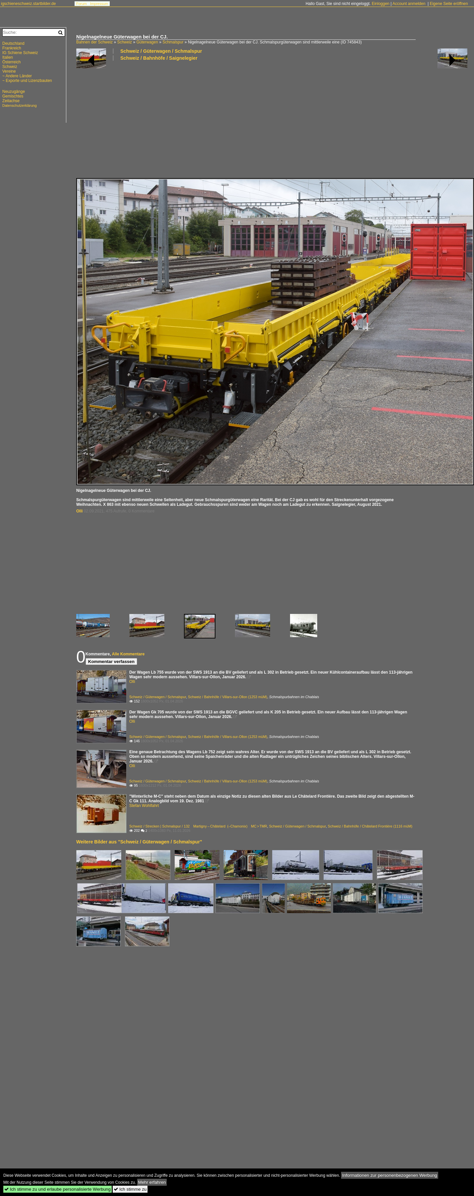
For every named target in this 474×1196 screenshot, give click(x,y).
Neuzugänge (13, 91)
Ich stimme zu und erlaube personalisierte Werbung (57, 1189)
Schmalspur (172, 42)
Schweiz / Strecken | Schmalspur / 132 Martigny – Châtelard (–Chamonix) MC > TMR (198, 826)
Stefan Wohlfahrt (144, 805)
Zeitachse (11, 101)
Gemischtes (12, 96)
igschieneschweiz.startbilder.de (28, 3)
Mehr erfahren (152, 1182)
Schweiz (124, 42)
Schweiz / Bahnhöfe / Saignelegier (159, 58)
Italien (7, 57)
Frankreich (11, 48)
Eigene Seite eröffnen (449, 3)
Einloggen (380, 3)
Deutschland (13, 43)
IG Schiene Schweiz (20, 52)
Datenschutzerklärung (19, 105)
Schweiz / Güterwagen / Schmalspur (161, 51)
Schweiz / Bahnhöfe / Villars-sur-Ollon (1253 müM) (227, 697)
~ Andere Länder (17, 76)
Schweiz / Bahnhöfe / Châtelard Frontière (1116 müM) (370, 826)
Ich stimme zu (130, 1189)
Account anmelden (408, 3)
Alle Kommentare (128, 654)
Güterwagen (147, 42)
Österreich (11, 62)
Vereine (9, 71)
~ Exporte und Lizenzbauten (27, 80)
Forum (81, 4)
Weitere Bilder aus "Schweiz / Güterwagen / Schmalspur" (139, 841)
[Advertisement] (180, 119)
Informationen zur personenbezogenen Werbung (389, 1175)
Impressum (99, 4)
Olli (79, 511)
